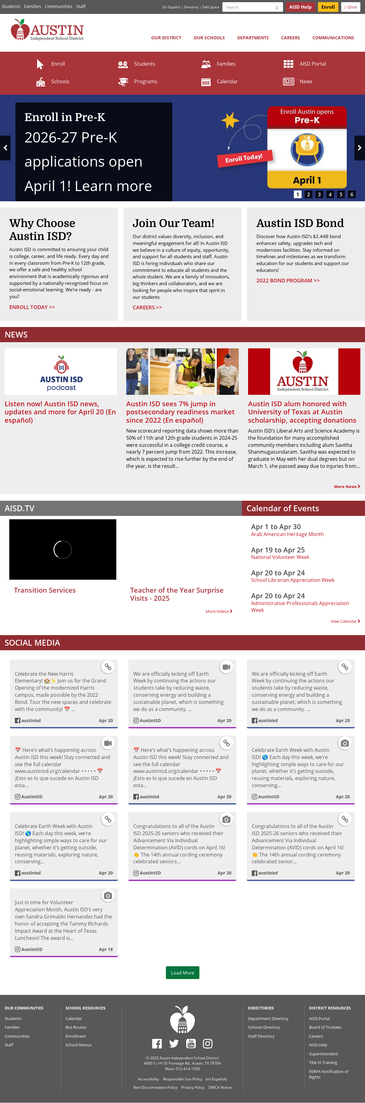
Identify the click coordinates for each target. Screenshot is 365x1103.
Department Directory (268, 1018)
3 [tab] (319, 194)
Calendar (219, 81)
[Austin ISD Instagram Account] (207, 1043)
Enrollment (76, 1036)
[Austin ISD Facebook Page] (157, 1043)
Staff (81, 6)
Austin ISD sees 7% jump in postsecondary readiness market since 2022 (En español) (180, 412)
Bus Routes (76, 1027)
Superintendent (323, 1054)
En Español (171, 7)
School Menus (79, 1045)
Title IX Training (323, 1062)
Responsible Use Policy (182, 1079)
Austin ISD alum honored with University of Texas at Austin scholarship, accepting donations (302, 412)
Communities (58, 6)
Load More (182, 973)
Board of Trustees (325, 1027)
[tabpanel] (182, 148)
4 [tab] (330, 194)
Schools (52, 81)
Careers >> (147, 307)
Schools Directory (264, 1027)
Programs (137, 81)
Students (11, 6)
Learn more (113, 185)
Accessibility (148, 1079)
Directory (191, 7)
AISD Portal (304, 63)
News (297, 81)
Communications (333, 38)
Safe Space (210, 7)
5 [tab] (341, 194)
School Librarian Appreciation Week (292, 580)
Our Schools (209, 38)
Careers (290, 38)
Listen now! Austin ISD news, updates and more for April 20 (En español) (60, 412)
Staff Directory (261, 1036)
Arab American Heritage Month (287, 534)
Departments (253, 38)
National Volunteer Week (280, 557)
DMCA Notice (220, 1087)
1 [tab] (297, 194)
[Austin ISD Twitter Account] (174, 1043)
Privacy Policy (192, 1087)
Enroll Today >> (32, 307)
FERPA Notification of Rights (328, 1074)
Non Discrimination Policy (155, 1087)
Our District (166, 38)
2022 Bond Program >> (288, 280)
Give (351, 7)
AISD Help (318, 1045)
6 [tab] (351, 194)
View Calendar (345, 621)
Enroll (49, 63)
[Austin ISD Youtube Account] (191, 1043)
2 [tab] (308, 194)
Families (32, 6)
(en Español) (216, 1079)
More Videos (219, 611)
